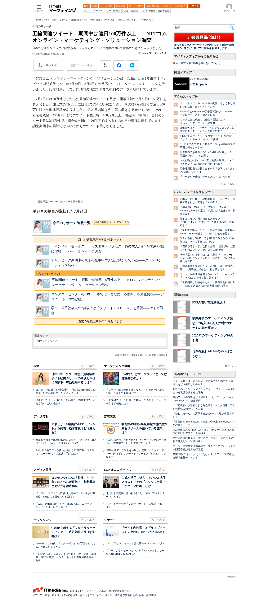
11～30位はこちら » (226, 184)
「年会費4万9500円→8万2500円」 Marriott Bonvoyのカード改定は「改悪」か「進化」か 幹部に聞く (208, 210)
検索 (232, 27)
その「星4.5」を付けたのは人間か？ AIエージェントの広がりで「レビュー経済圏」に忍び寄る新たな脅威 (207, 258)
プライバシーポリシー (102, 595)
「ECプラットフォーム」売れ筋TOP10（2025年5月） (135, 543)
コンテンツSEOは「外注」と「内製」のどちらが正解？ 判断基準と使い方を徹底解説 (73, 482)
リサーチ (110, 520)
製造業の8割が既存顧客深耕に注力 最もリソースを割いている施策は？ (145, 428)
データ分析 (41, 416)
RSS (118, 595)
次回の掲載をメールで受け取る (111, 222)
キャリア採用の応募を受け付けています (198, 63)
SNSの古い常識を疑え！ (209, 302)
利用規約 (231, 576)
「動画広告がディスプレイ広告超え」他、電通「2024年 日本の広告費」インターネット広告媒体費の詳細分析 (66, 557)
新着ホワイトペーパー (189, 374)
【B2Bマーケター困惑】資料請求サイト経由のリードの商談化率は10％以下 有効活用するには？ (73, 378)
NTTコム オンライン (48, 341)
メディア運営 (42, 469)
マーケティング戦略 (117, 366)
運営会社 (127, 595)
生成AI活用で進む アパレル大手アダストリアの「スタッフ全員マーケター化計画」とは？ (143, 482)
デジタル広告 (42, 520)
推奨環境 (151, 595)
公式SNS (54, 595)
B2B (36, 366)
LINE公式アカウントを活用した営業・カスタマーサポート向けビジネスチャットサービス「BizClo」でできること (136, 453)
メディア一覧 (40, 595)
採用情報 (139, 595)
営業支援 (110, 416)
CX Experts (198, 84)
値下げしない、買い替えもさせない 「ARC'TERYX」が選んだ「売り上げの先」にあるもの (207, 222)
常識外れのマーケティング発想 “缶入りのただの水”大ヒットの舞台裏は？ (212, 323)
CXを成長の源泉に (200, 79)
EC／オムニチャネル (117, 469)
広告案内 (66, 595)
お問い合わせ (80, 595)
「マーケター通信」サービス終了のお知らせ (205, 176)
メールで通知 (84, 65)
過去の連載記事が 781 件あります (100, 321)
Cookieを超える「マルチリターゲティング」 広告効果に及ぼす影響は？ (73, 532)
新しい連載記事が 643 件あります (100, 239)
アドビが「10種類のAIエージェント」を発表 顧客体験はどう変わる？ (73, 428)
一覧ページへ (229, 366)
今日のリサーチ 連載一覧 (71, 223)
